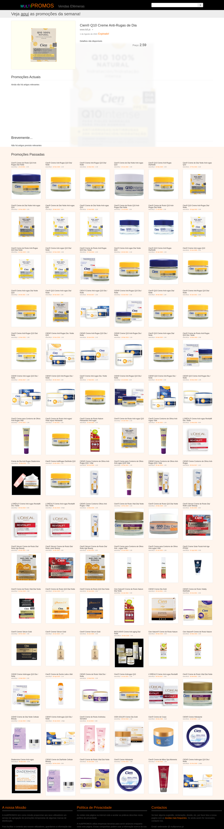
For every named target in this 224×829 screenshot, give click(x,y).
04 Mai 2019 (22, 463)
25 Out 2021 (159, 591)
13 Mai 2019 (22, 678)
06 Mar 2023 (159, 633)
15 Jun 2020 (193, 250)
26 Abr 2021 (124, 252)
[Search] (200, 5)
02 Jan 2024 (90, 591)
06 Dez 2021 (159, 719)
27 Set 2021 (56, 422)
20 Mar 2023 (159, 506)
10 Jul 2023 (124, 209)
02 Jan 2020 (90, 761)
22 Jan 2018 (22, 721)
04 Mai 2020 (159, 337)
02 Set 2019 (124, 294)
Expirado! (103, 33)
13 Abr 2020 (56, 463)
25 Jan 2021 (193, 294)
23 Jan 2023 (90, 422)
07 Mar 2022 (159, 761)
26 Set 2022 (56, 294)
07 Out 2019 (90, 252)
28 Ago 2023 (193, 209)
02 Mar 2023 (193, 633)
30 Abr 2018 (56, 380)
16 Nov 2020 (56, 167)
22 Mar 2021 (90, 167)
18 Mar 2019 (125, 337)
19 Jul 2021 (21, 167)
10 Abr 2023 (56, 550)
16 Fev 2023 (22, 422)
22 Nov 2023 (56, 252)
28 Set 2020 (159, 294)
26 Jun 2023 (90, 633)
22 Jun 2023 (125, 550)
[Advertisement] (180, 41)
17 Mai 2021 (90, 380)
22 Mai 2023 (90, 209)
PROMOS (42, 6)
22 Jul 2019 (124, 380)
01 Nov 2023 (22, 252)
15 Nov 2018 (56, 337)
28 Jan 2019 (90, 337)
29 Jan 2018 (56, 508)
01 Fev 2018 (193, 763)
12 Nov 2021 (22, 337)
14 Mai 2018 (193, 422)
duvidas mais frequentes (176, 818)
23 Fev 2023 (22, 209)
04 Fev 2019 (56, 763)
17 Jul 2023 (159, 209)
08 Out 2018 (90, 465)
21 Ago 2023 (193, 550)
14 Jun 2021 (125, 676)
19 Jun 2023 (56, 633)
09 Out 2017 (90, 294)
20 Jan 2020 (159, 252)
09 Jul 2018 (159, 380)
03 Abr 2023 (193, 508)
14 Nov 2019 (193, 337)
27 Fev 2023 (193, 167)
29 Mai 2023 (56, 209)
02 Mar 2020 (159, 167)
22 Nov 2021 (125, 761)
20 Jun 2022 (125, 167)
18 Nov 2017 (22, 380)
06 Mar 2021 (22, 761)
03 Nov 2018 (125, 635)
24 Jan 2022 (125, 420)
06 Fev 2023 (22, 633)
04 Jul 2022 (90, 721)
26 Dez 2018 (193, 380)
